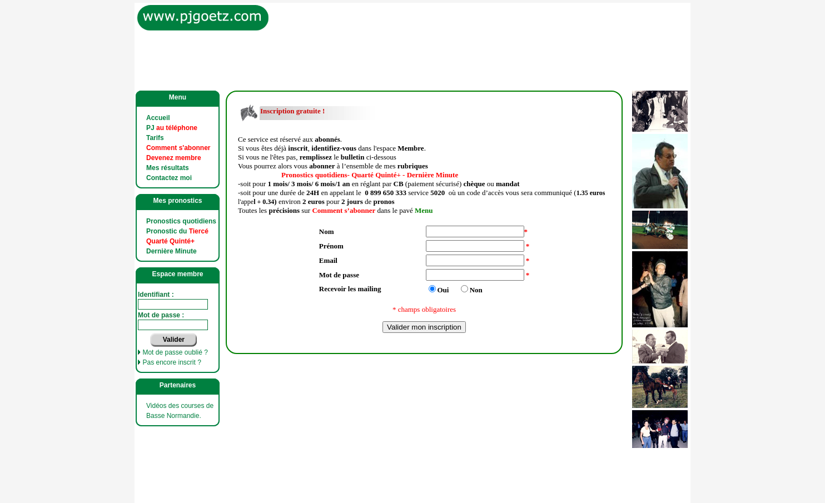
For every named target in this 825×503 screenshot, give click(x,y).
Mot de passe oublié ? (174, 352)
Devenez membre (173, 158)
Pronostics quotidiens (181, 221)
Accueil (158, 118)
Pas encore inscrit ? (171, 362)
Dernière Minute (171, 251)
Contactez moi (169, 178)
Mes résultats (167, 168)
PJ (171, 128)
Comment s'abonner (178, 148)
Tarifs (155, 138)
